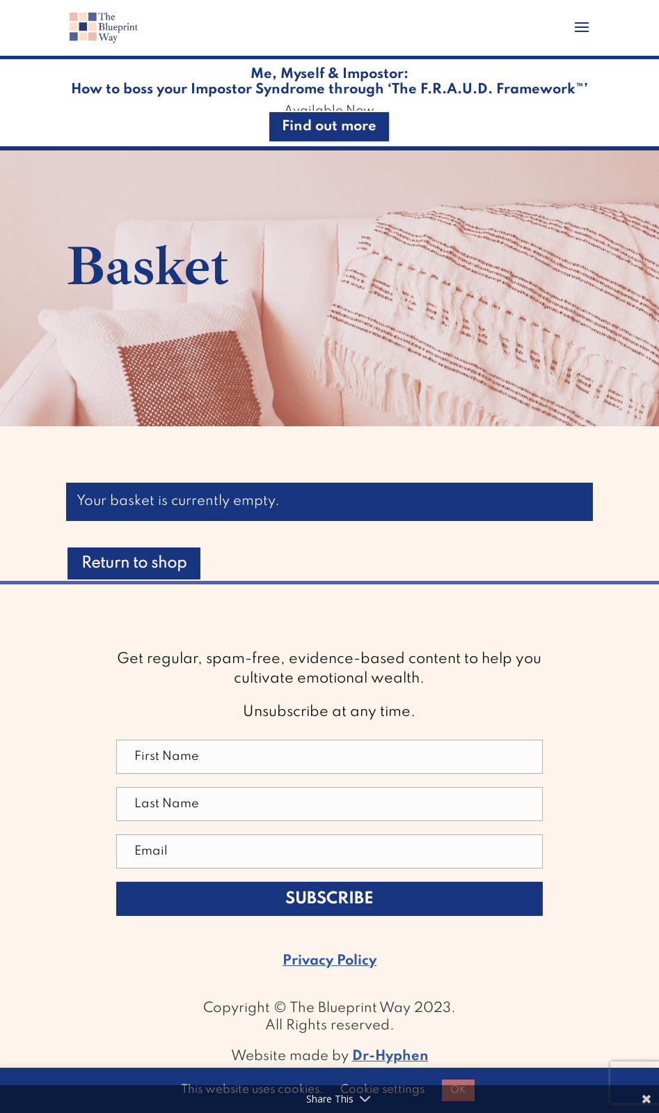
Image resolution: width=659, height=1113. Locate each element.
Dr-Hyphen (390, 1057)
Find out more (329, 127)
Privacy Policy (329, 961)
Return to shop (133, 563)
